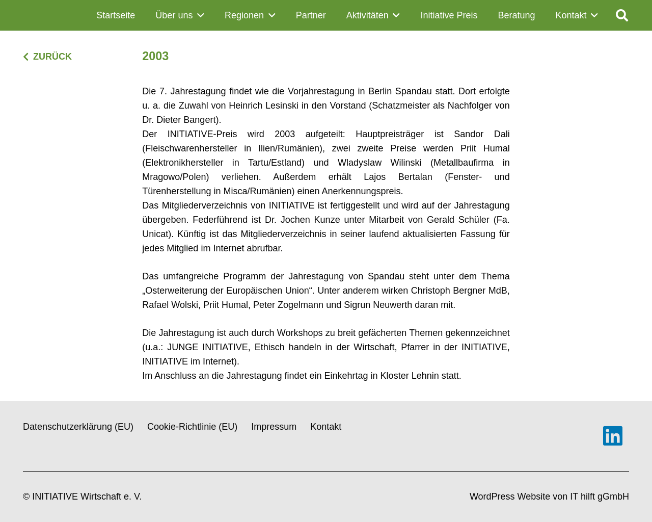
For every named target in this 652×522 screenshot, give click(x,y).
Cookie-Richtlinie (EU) (192, 427)
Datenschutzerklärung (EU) (78, 427)
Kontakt (325, 427)
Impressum (273, 427)
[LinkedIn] (612, 436)
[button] (198, 15)
